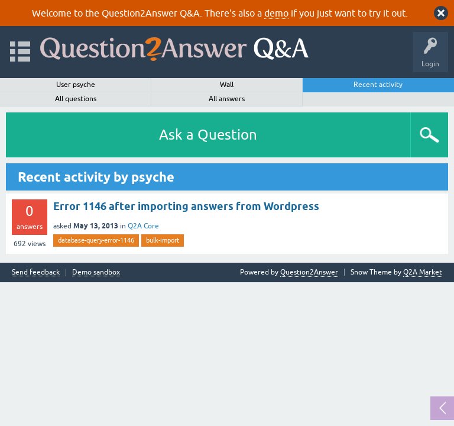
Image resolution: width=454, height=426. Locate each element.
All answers (227, 99)
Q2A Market (422, 272)
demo (276, 13)
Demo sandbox (96, 272)
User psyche (75, 84)
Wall (227, 84)
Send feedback (36, 272)
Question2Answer (309, 272)
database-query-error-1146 (96, 240)
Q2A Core (143, 226)
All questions (75, 99)
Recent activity (378, 84)
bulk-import (162, 240)
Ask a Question (208, 135)
